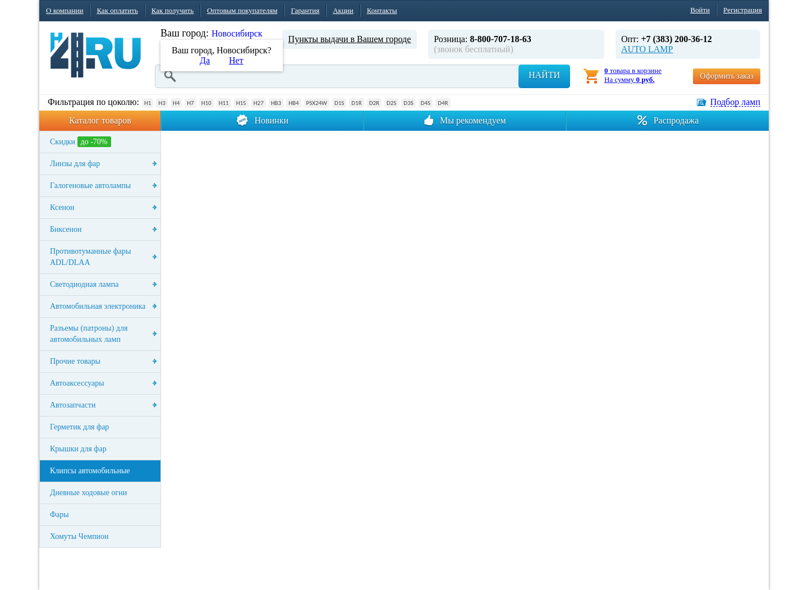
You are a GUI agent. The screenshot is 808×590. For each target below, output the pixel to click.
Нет (236, 60)
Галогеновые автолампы (90, 185)
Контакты (382, 10)
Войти (700, 10)
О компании (64, 10)
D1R (356, 103)
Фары (59, 514)
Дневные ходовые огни (88, 492)
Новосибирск (237, 33)
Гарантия (305, 10)
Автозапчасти (72, 405)
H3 (161, 103)
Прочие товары (75, 361)
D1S (339, 103)
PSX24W (316, 103)
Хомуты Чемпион (79, 536)
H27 (259, 103)
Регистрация (742, 10)
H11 (224, 103)
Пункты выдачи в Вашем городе (349, 39)
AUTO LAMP (647, 49)
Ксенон (62, 207)
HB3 (276, 103)
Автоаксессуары (77, 383)
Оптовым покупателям (242, 10)
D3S (408, 103)
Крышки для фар (78, 449)
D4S (425, 103)
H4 (176, 103)
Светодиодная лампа (84, 284)
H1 (147, 103)
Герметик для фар (79, 427)
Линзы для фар (75, 163)
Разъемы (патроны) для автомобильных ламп (88, 334)
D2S (391, 103)
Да (205, 60)
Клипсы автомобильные (90, 470)
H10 (206, 103)
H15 (241, 103)
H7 (190, 103)
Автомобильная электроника (97, 306)
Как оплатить (117, 10)
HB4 (293, 103)
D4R (443, 103)
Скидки (80, 141)
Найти (544, 75)
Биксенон (66, 229)
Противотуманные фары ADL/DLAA (90, 257)
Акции (343, 10)
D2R (374, 103)
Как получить (173, 10)
